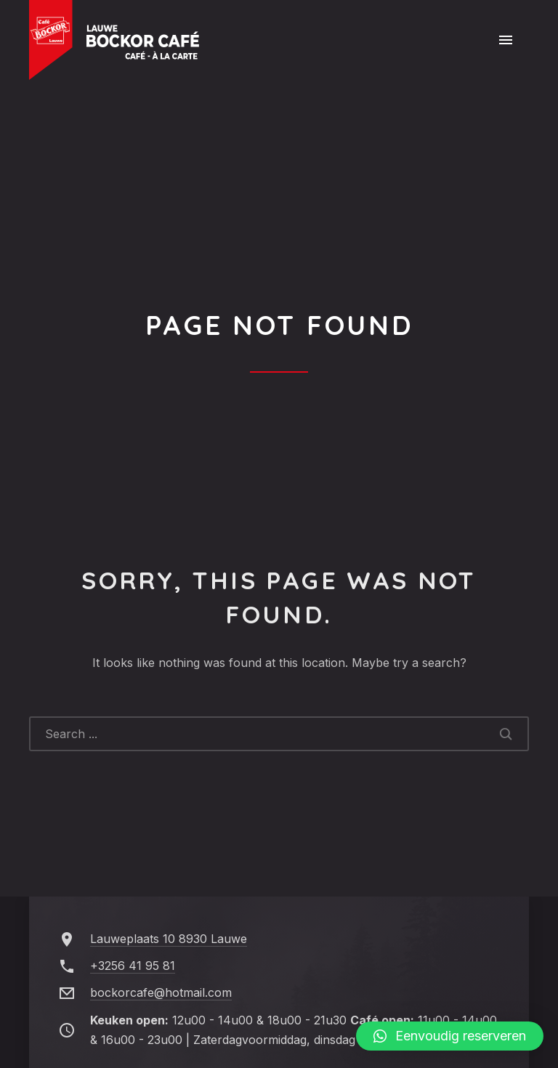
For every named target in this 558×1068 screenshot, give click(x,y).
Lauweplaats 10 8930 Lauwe (168, 938)
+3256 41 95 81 (132, 965)
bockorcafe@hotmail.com (161, 992)
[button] (449, 1036)
